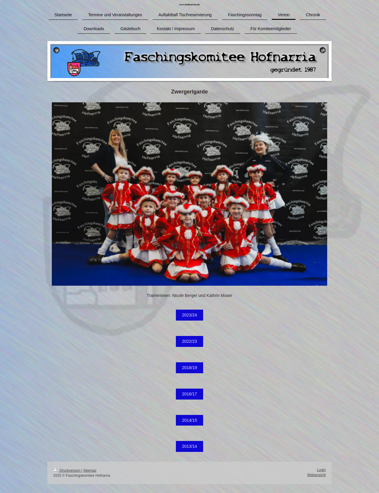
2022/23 (189, 341)
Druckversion (67, 470)
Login (321, 470)
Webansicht (316, 475)
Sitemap (89, 470)
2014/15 (189, 420)
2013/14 (189, 446)
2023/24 (189, 315)
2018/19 (189, 367)
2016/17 (189, 394)
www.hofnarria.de (189, 4)
